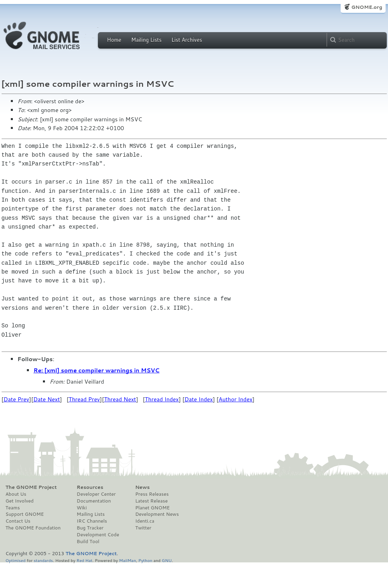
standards (43, 560)
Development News (157, 514)
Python (145, 560)
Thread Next (120, 399)
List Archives (186, 39)
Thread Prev (84, 399)
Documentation (94, 501)
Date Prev (16, 399)
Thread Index (162, 399)
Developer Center (96, 494)
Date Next (46, 399)
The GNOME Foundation (33, 528)
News (142, 487)
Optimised (16, 560)
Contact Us (18, 521)
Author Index (235, 399)
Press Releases (152, 494)
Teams (13, 508)
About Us (16, 494)
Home (114, 39)
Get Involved (20, 501)
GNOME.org (366, 7)
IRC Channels (92, 521)
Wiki (82, 508)
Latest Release (151, 501)
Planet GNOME (152, 508)
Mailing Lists (146, 39)
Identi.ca (144, 521)
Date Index (199, 399)
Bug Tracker (90, 528)
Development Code (98, 534)
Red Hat (84, 560)
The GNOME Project (31, 487)
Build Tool (88, 541)
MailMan (127, 560)
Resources (90, 487)
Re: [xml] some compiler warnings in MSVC (97, 370)
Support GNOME (25, 514)
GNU (167, 560)
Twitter (143, 528)
